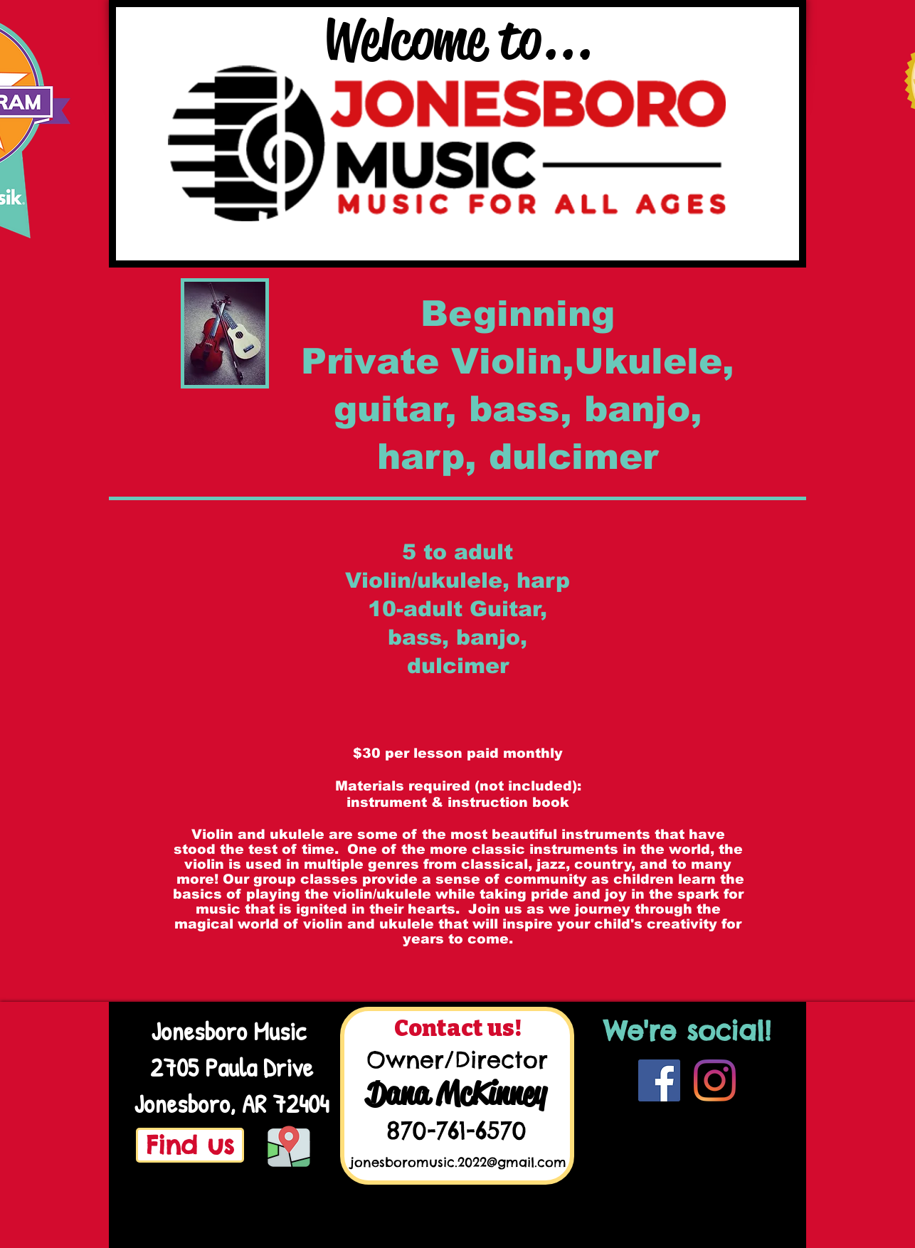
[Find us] (190, 1145)
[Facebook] (659, 1080)
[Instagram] (715, 1080)
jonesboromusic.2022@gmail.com (458, 1162)
